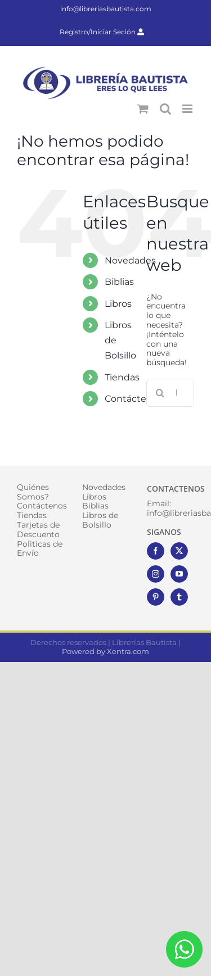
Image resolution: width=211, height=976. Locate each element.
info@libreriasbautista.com (105, 8)
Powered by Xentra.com (105, 651)
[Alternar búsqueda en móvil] (165, 109)
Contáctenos (134, 398)
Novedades (130, 260)
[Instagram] (155, 574)
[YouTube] (179, 574)
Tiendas (122, 377)
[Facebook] (155, 551)
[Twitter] (179, 551)
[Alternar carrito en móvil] (143, 109)
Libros (118, 303)
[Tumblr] (179, 597)
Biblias (119, 281)
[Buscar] (160, 393)
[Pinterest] (155, 597)
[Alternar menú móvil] (188, 109)
